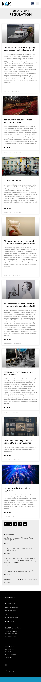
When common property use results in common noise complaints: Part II (19, 242)
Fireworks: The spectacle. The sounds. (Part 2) (20, 579)
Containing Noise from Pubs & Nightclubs (17, 489)
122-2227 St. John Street (11, 631)
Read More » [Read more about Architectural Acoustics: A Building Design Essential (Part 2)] (7, 543)
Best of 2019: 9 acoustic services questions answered (18, 120)
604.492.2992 (8, 639)
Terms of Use (27, 679)
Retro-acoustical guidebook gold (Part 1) (18, 571)
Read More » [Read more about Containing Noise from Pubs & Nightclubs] (7, 512)
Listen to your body (12, 180)
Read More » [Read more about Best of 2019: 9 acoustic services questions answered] (7, 148)
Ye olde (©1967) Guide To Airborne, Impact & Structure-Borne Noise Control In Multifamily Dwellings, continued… (20, 560)
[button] (32, 3)
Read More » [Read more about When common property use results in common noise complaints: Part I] (7, 339)
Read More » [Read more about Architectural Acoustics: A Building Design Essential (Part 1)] (7, 553)
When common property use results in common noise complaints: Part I (19, 304)
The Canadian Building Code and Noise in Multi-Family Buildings (18, 441)
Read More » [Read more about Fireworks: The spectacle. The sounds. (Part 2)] (7, 582)
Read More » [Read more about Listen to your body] (7, 208)
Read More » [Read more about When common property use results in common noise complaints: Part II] (7, 271)
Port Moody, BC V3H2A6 (11, 633)
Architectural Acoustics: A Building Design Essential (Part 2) (19, 539)
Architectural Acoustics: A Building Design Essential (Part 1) (19, 549)
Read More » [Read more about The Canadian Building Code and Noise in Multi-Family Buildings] (7, 455)
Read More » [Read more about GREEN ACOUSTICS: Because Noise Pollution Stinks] (7, 408)
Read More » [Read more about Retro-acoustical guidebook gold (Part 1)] (7, 574)
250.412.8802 (8, 657)
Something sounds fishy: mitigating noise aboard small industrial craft (19, 48)
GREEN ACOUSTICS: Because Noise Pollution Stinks (19, 373)
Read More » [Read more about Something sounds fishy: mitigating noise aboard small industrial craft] (7, 87)
